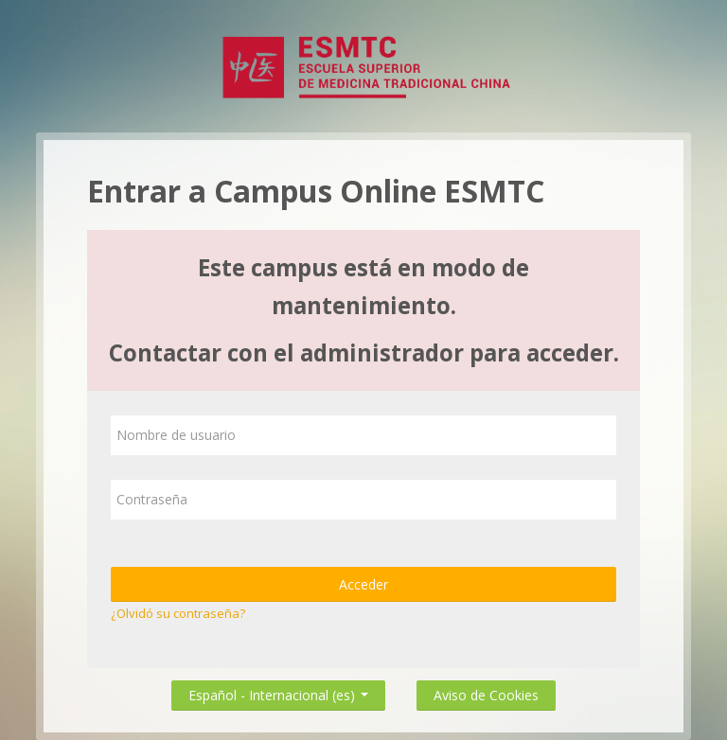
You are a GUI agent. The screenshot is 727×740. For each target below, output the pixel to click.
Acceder (363, 584)
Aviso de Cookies (486, 695)
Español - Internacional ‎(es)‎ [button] (278, 691)
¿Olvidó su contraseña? (178, 613)
